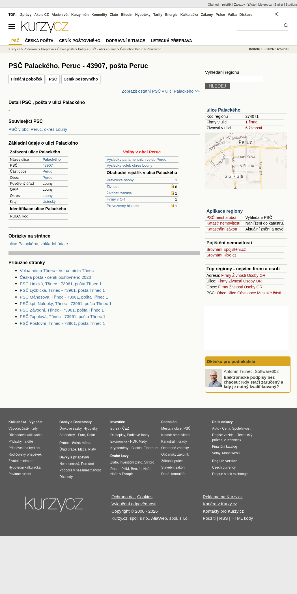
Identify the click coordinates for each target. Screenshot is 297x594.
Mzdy (143, 441)
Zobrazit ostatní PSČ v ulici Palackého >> (161, 91)
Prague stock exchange (230, 474)
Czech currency (224, 467)
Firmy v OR (116, 199)
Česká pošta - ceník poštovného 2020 (55, 277)
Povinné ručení (19, 474)
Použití (209, 518)
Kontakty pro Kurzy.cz (223, 511)
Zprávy (25, 15)
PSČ (53, 79)
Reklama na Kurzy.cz (223, 496)
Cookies (144, 496)
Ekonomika (118, 441)
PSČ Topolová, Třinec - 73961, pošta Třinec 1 (63, 316)
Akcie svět (60, 15)
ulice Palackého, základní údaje (38, 243)
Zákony (207, 15)
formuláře (178, 474)
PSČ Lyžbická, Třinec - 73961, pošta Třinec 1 (62, 290)
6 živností (253, 128)
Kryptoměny (119, 448)
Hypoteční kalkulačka (24, 467)
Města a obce (171, 428)
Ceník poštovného (81, 79)
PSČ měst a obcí (221, 217)
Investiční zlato (131, 462)
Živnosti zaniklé (119, 193)
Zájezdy (239, 4)
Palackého (154, 49)
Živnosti (113, 186)
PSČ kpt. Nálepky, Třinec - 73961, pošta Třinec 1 (65, 303)
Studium (291, 4)
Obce (221, 293)
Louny (47, 195)
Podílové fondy (138, 435)
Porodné (87, 464)
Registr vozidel (223, 435)
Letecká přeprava (171, 40)
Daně (165, 474)
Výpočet (35, 422)
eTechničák (232, 440)
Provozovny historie (123, 206)
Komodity (99, 15)
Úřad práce (67, 449)
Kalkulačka (189, 15)
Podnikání (31, 49)
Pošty (82, 49)
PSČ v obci (97, 49)
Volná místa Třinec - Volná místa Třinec (57, 270)
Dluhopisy (117, 435)
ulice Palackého (223, 110)
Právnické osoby (120, 180)
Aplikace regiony (224, 211)
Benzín (136, 469)
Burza (114, 428)
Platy (92, 449)
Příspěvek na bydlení (24, 448)
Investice (117, 422)
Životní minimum (20, 461)
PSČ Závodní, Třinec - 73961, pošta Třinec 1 (62, 310)
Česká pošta (66, 49)
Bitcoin (126, 15)
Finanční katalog (224, 447)
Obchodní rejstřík (220, 4)
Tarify (157, 15)
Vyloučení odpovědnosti (133, 503)
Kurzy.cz (14, 49)
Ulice (231, 293)
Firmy (226, 275)
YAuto (252, 4)
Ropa (114, 469)
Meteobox (265, 4)
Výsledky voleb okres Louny (129, 165)
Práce (220, 15)
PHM (125, 469)
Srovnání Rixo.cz (221, 255)
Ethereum (150, 448)
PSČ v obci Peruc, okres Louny (37, 129)
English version (224, 461)
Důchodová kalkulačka (25, 435)
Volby (216, 453)
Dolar (91, 435)
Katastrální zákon (221, 229)
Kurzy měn (80, 15)
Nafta (147, 469)
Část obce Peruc (131, 49)
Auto (215, 428)
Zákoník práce (172, 461)
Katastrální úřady (174, 441)
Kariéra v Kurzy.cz (220, 503)
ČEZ (125, 428)
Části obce (246, 293)
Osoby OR (256, 275)
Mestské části (269, 293)
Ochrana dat (123, 496)
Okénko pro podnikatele (231, 361)
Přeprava (47, 49)
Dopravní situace (125, 40)
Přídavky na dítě (20, 441)
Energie (171, 15)
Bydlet (278, 4)
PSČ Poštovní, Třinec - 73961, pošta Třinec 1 (62, 323)
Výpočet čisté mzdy (23, 428)
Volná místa (81, 443)
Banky (64, 422)
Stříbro (149, 462)
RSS (223, 518)
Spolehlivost (241, 428)
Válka (232, 15)
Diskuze (246, 15)
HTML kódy (242, 518)
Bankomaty (82, 422)
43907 (47, 165)
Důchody (66, 477)
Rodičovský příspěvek (25, 454)
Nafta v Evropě (121, 474)
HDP (133, 441)
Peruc (47, 171)
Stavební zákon (173, 467)
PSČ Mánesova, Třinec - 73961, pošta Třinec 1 (64, 297)
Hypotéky (142, 15)
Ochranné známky (175, 448)
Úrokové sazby (70, 428)
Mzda (82, 449)
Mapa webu (231, 453)
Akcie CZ (41, 15)
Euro (81, 435)
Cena (226, 428)
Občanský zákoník (175, 454)
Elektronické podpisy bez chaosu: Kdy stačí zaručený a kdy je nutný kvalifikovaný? (253, 382)
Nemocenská (69, 464)
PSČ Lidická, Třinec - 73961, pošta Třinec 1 (61, 283)
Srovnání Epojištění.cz (226, 249)
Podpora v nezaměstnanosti (80, 470)
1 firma (251, 122)
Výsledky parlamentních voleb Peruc (136, 159)
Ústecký (48, 201)
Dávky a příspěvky (74, 457)
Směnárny (67, 435)
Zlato (114, 15)
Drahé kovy (119, 456)
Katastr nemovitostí (223, 223)
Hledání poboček (26, 79)
